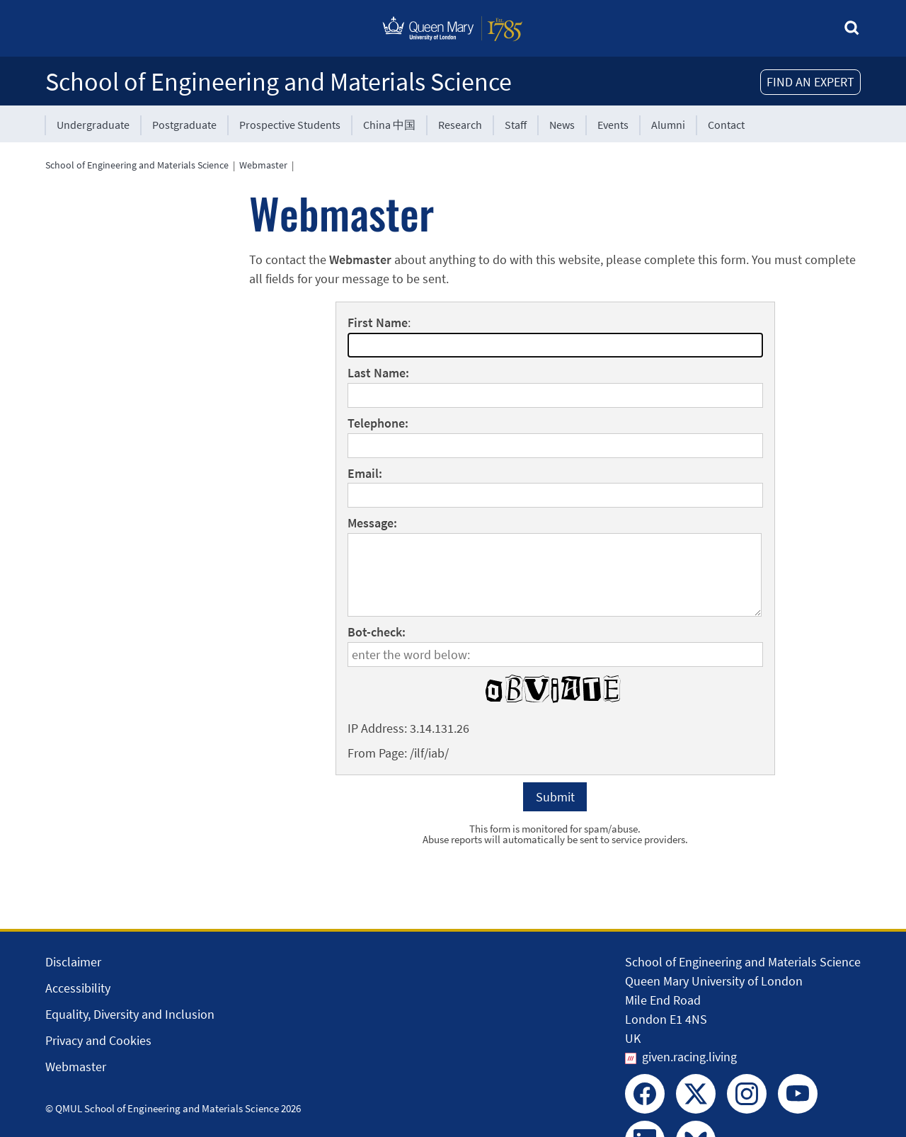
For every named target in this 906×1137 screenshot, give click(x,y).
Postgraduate (184, 125)
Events (613, 125)
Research (460, 125)
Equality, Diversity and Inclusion (129, 1014)
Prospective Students (289, 125)
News (562, 125)
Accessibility (77, 988)
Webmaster (263, 165)
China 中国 (389, 125)
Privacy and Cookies (98, 1040)
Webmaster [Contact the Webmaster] (75, 1066)
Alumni (668, 125)
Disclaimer (73, 962)
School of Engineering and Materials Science (278, 82)
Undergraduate (93, 125)
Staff (516, 125)
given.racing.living (689, 1057)
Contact (726, 125)
